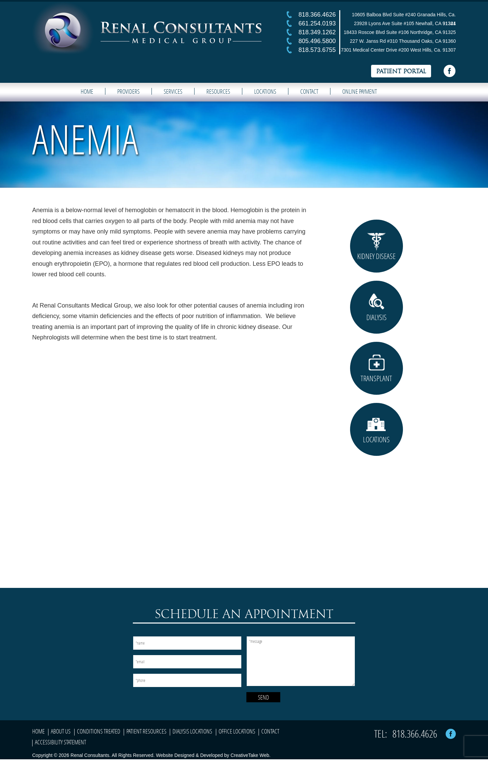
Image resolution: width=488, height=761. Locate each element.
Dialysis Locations (192, 731)
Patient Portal (401, 71)
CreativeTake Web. (250, 755)
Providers (128, 91)
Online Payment (359, 91)
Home (87, 91)
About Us (60, 731)
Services (173, 91)
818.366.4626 (317, 14)
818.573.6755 (317, 50)
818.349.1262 (317, 32)
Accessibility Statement (60, 742)
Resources (218, 91)
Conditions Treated (98, 731)
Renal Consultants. (89, 755)
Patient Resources (146, 731)
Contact (309, 91)
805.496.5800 (317, 41)
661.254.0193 (317, 23)
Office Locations (237, 731)
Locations (265, 91)
